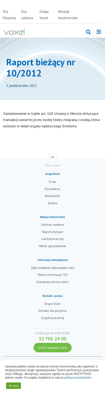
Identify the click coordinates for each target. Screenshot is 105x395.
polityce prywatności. (78, 377)
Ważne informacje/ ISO (53, 275)
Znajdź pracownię (52, 318)
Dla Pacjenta (9, 14)
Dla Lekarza (27, 14)
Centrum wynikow (52, 225)
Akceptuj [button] (13, 385)
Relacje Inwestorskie (66, 14)
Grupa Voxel (44, 14)
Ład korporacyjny (52, 239)
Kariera (52, 203)
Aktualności (52, 196)
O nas (52, 182)
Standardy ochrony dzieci (52, 282)
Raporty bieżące (52, 232)
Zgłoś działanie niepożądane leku (52, 268)
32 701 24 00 (52, 339)
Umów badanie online (52, 347)
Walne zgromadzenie (52, 246)
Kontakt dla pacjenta (52, 311)
